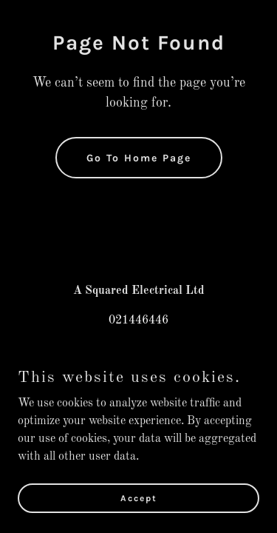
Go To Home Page (138, 158)
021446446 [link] (138, 320)
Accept (138, 497)
